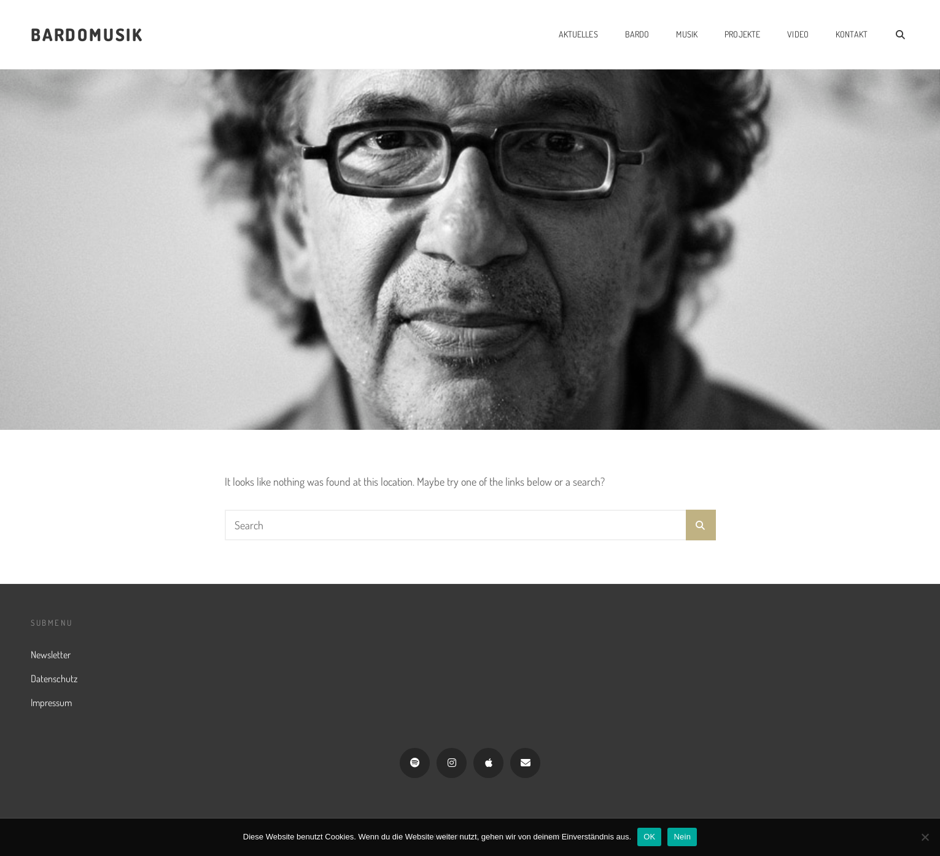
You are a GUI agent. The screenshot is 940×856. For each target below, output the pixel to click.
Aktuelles (578, 34)
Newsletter (51, 654)
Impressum (51, 702)
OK (649, 836)
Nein (682, 836)
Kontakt (852, 34)
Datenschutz (54, 678)
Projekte (742, 34)
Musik (686, 34)
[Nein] (925, 837)
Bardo (637, 34)
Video (798, 34)
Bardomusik (87, 34)
